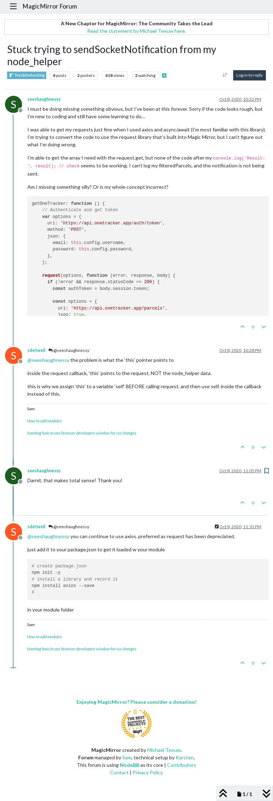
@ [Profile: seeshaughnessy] (48, 360)
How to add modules (44, 420)
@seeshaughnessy (68, 350)
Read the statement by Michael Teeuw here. (136, 31)
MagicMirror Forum (49, 6)
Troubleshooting (26, 75)
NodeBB (129, 765)
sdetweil (36, 350)
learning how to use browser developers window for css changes (81, 433)
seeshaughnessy (44, 99)
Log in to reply (249, 75)
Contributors (181, 765)
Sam (127, 757)
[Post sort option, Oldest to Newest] (225, 75)
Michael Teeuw (164, 750)
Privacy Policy (148, 772)
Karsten (185, 757)
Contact (119, 772)
